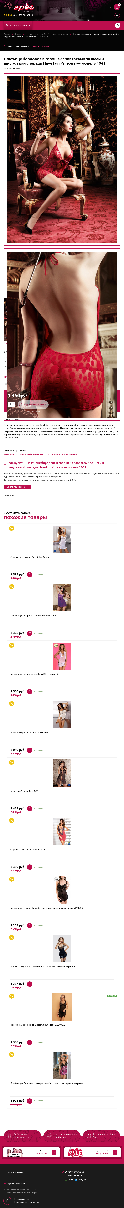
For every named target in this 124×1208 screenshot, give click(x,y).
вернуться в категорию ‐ (27, 46)
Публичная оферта (22, 1199)
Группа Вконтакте (14, 1184)
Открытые (29, 1152)
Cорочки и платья (62, 34)
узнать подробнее (17, 487)
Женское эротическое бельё (38, 34)
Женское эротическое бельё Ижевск (24, 454)
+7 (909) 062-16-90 (73, 1172)
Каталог (18, 34)
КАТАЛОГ (18, 25)
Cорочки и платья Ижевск (63, 454)
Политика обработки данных (26, 1202)
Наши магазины (13, 1172)
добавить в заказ (32, 404)
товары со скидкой (90, 1152)
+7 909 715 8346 (73, 1176)
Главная (7, 34)
